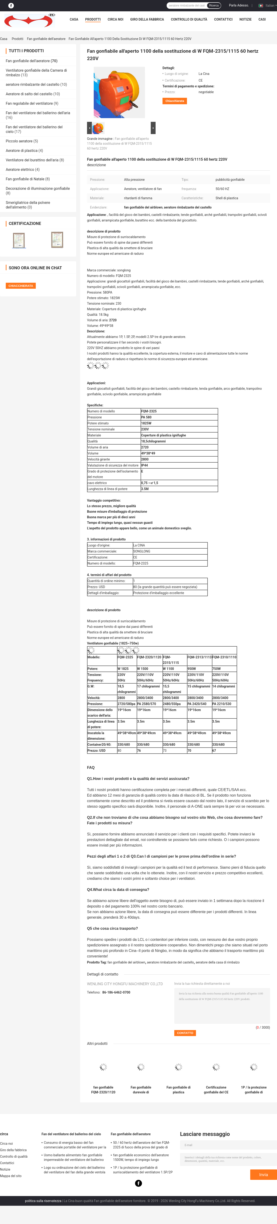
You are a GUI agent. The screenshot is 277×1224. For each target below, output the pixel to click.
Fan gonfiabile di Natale (25, 179)
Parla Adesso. (239, 5)
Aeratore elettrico (20, 169)
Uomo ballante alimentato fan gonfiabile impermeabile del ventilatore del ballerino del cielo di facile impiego (74, 1158)
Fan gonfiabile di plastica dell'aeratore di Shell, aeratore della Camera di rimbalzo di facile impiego (178, 1090)
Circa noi (115, 19)
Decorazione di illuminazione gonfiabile (38, 188)
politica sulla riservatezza (43, 1201)
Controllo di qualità (189, 19)
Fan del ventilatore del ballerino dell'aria (38, 113)
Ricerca (214, 5)
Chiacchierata (175, 101)
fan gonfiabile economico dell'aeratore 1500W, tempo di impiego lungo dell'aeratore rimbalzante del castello (141, 1158)
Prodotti (93, 19)
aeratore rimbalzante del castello (32, 84)
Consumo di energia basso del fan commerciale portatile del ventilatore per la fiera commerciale (75, 1145)
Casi (262, 19)
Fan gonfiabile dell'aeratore (46, 39)
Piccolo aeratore (19, 141)
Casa (74, 19)
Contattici (223, 19)
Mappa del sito (10, 1176)
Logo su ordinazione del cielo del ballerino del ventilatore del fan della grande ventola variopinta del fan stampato (74, 1170)
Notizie (246, 19)
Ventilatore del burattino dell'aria (32, 160)
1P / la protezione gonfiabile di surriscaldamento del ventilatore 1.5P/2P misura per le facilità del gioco (254, 1090)
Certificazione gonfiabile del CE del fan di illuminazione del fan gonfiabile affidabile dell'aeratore (216, 1090)
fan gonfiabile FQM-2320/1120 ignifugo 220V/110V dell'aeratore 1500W (103, 1090)
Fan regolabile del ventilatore (29, 103)
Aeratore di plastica (22, 150)
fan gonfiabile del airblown (126, 962)
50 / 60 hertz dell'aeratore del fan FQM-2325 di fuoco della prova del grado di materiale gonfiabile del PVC (141, 1145)
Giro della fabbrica (147, 19)
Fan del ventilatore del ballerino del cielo (71, 1134)
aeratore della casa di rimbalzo (218, 962)
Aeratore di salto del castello (29, 94)
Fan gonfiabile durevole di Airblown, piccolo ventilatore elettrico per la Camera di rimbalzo (140, 1090)
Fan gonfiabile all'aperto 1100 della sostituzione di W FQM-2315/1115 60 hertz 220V (119, 143)
